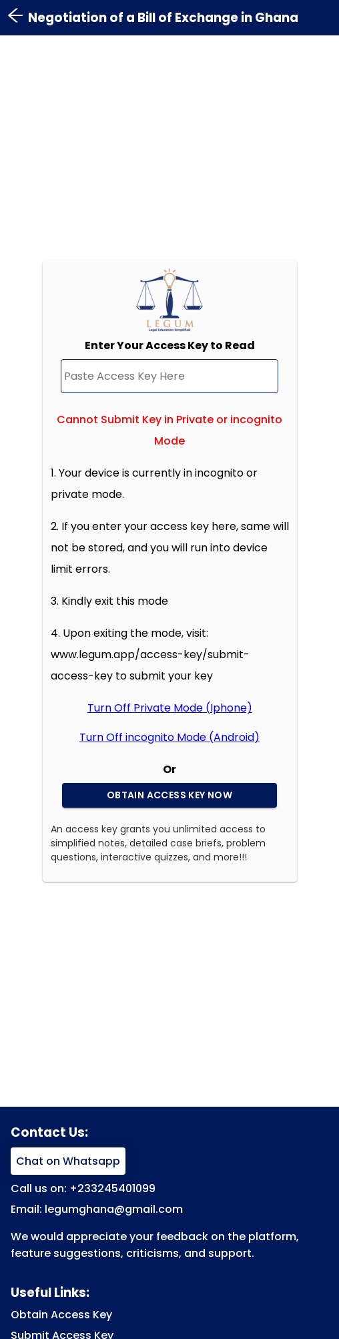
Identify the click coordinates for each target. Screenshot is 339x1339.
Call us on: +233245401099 (83, 1188)
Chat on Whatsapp (68, 1161)
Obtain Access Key (61, 1314)
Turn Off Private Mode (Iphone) (169, 708)
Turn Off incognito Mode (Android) (169, 737)
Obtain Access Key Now (169, 795)
